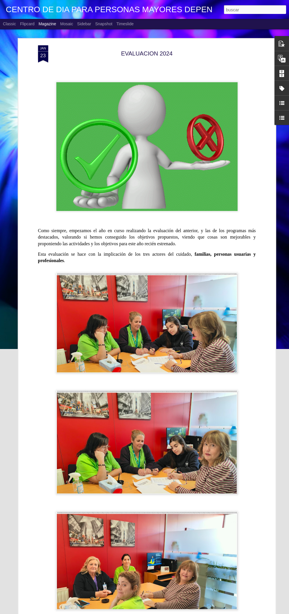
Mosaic (66, 24)
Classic (9, 24)
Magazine (47, 24)
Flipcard (27, 24)
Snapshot (103, 24)
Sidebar (84, 24)
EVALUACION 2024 (147, 52)
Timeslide (125, 24)
